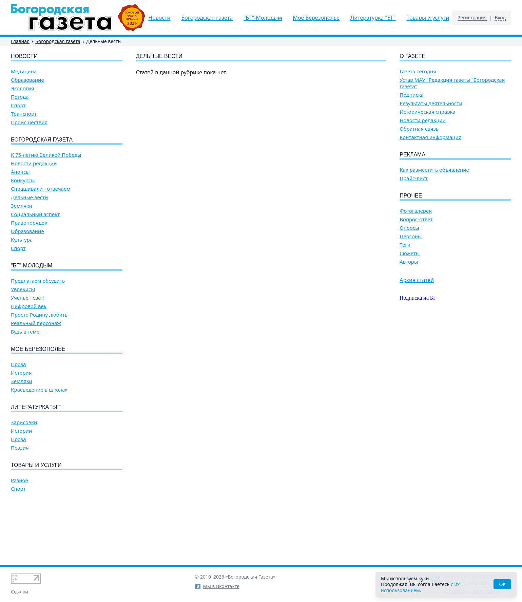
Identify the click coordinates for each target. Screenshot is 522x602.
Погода (20, 97)
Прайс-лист (414, 178)
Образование (27, 80)
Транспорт (24, 114)
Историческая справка (427, 112)
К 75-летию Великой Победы (46, 155)
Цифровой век (28, 306)
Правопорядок (29, 223)
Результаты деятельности (431, 103)
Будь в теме (25, 331)
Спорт (18, 105)
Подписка (412, 95)
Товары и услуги (428, 17)
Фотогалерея (416, 211)
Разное (19, 480)
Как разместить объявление (434, 170)
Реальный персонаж (36, 323)
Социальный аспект (35, 214)
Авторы (409, 262)
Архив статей (417, 280)
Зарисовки (24, 422)
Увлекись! (23, 289)
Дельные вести (29, 197)
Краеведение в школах (39, 390)
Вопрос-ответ (416, 219)
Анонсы (20, 172)
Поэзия (20, 448)
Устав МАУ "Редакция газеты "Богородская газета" (452, 83)
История (21, 373)
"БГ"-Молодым (263, 17)
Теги (405, 245)
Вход (500, 18)
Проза (18, 364)
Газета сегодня (418, 71)
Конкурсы (23, 180)
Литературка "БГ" (373, 17)
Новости (159, 17)
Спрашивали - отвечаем (41, 189)
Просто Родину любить (39, 315)
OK (502, 584)
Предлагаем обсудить (38, 281)
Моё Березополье (316, 17)
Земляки (21, 206)
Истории (21, 431)
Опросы (409, 228)
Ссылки (19, 591)
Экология (22, 88)
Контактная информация (430, 137)
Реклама (412, 154)
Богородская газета (207, 17)
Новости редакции (34, 163)
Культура (22, 240)
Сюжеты (410, 253)
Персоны (411, 236)
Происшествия (29, 122)
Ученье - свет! (27, 298)
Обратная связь (419, 129)
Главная (20, 41)
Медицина (24, 71)
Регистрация (472, 18)
